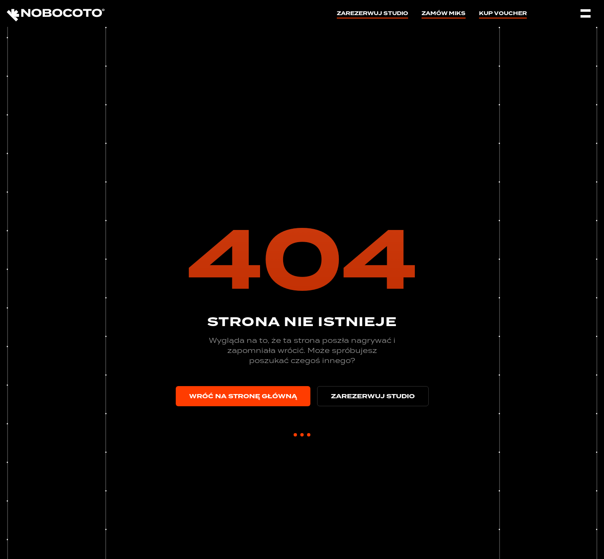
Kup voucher (503, 14)
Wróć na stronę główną (243, 396)
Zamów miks (444, 14)
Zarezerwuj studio (372, 14)
